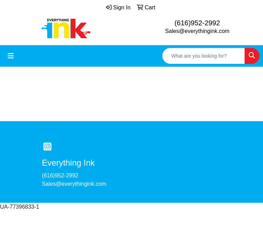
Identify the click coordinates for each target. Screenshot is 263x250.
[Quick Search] (203, 56)
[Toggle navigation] (10, 56)
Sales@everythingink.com (197, 31)
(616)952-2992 (197, 23)
